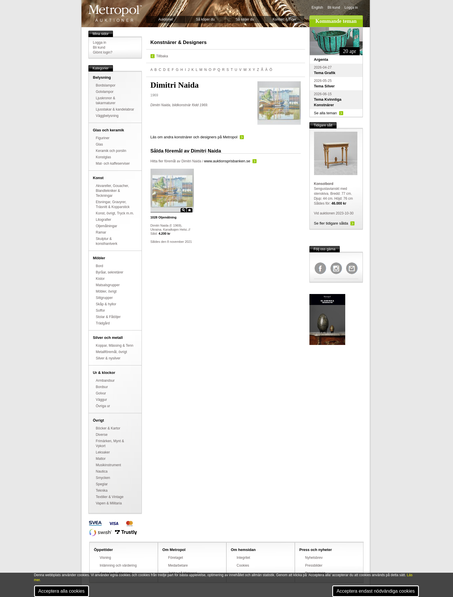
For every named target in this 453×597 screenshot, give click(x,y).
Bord (99, 266)
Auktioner (165, 19)
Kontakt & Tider (284, 19)
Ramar (101, 232)
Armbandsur (105, 381)
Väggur (101, 400)
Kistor (100, 279)
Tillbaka (162, 56)
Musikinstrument (108, 465)
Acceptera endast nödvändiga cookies (376, 591)
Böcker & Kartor (108, 428)
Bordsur (102, 387)
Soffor (100, 310)
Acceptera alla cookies (61, 591)
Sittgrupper (104, 298)
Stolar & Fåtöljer (108, 317)
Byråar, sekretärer (109, 272)
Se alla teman (325, 113)
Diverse (102, 435)
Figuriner (102, 138)
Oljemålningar (106, 226)
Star (189, 210)
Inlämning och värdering (118, 565)
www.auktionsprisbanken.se (227, 161)
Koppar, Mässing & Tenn (114, 345)
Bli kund (334, 7)
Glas (99, 144)
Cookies (243, 565)
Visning (105, 558)
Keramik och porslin (111, 151)
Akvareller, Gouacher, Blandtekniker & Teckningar (112, 191)
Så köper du (205, 19)
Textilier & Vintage (110, 497)
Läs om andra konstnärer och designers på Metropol (194, 137)
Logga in (351, 7)
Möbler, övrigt (106, 291)
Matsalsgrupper (108, 285)
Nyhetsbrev (314, 558)
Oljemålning (164, 217)
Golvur (101, 393)
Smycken (103, 478)
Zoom (183, 210)
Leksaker (103, 452)
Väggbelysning (107, 116)
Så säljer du (245, 19)
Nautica (102, 471)
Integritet (243, 558)
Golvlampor (105, 92)
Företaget (175, 558)
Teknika (102, 490)
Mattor (101, 459)
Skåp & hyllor (106, 304)
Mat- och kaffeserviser (113, 163)
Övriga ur (103, 406)
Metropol (115, 13)
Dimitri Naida (191, 161)
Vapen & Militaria (109, 503)
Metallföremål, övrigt (111, 352)
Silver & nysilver (108, 358)
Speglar (102, 484)
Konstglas (103, 157)
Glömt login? (102, 52)
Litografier (103, 220)
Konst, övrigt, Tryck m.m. (115, 213)
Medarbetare (178, 565)
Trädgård (103, 323)
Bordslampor (106, 85)
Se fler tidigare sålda (331, 223)
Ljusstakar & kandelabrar (115, 109)
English (317, 7)
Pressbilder (313, 565)
